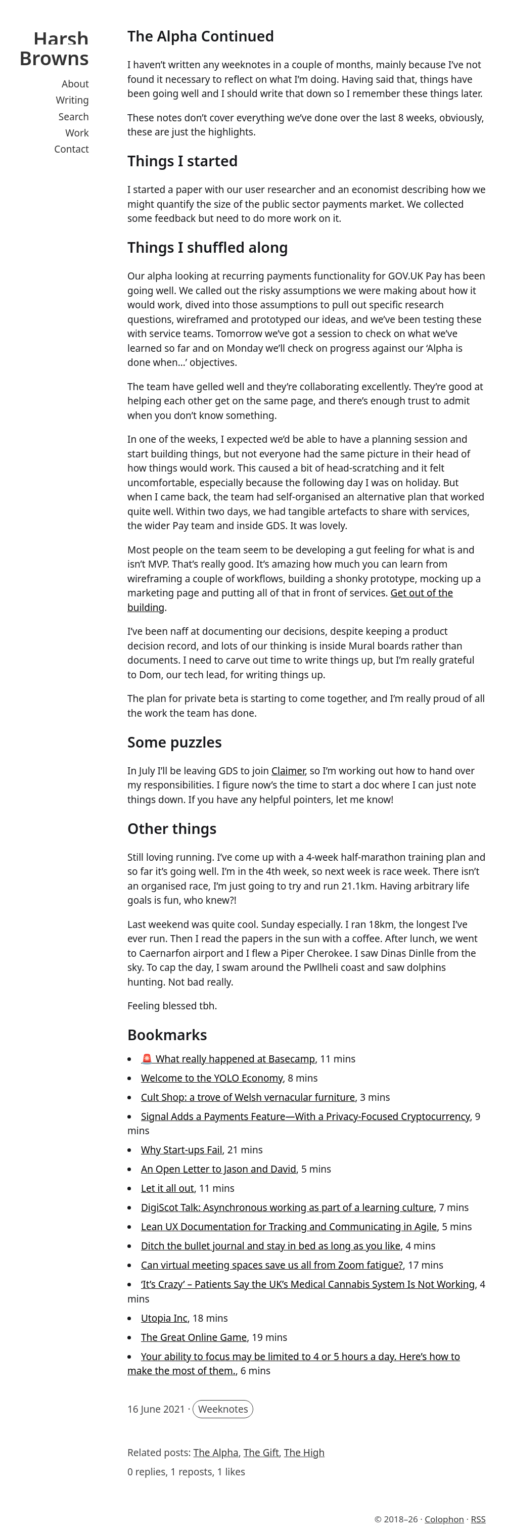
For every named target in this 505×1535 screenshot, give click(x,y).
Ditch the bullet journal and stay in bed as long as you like (270, 1245)
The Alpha (216, 1452)
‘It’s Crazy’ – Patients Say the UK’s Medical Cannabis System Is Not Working (308, 1284)
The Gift (261, 1452)
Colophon (444, 1519)
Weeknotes (223, 1409)
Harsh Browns (54, 48)
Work (77, 132)
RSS (478, 1519)
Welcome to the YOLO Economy (212, 1078)
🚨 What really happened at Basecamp (228, 1058)
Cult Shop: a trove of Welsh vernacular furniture (248, 1097)
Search (74, 116)
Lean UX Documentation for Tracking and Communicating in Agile (289, 1226)
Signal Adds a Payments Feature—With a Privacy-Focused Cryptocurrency (305, 1116)
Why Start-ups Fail (181, 1149)
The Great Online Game (194, 1337)
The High (304, 1452)
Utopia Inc (164, 1318)
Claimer (288, 770)
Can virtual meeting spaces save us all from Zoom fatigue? (272, 1265)
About (75, 83)
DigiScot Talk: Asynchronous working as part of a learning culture (287, 1207)
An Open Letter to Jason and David (218, 1169)
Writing (72, 100)
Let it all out (167, 1188)
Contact (71, 149)
